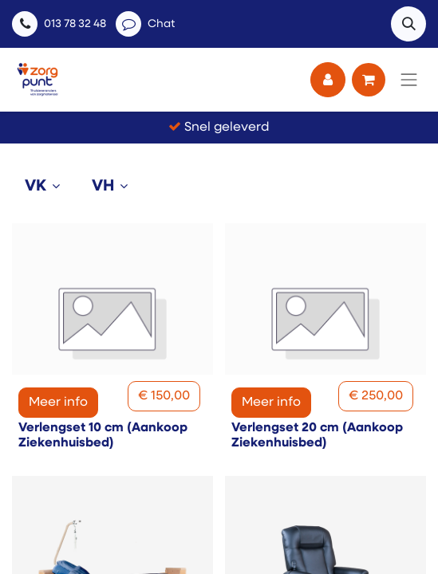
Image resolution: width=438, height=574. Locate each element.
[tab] (45, 186)
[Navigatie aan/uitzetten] (409, 79)
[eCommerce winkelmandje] (368, 79)
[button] (408, 23)
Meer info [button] (58, 402)
